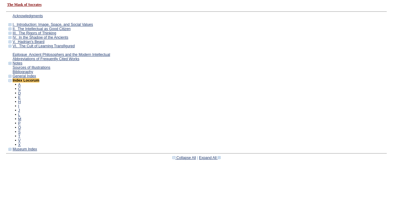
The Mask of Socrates (24, 4)
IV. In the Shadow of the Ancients (40, 37)
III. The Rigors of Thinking (34, 33)
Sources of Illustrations (31, 67)
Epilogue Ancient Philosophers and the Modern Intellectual (61, 54)
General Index (24, 76)
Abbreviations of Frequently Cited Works (46, 59)
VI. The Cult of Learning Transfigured (44, 46)
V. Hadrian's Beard (29, 42)
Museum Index (25, 149)
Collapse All (184, 158)
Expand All (209, 158)
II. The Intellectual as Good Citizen (42, 29)
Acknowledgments (28, 16)
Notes (17, 63)
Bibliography (23, 72)
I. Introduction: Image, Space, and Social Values (53, 24)
